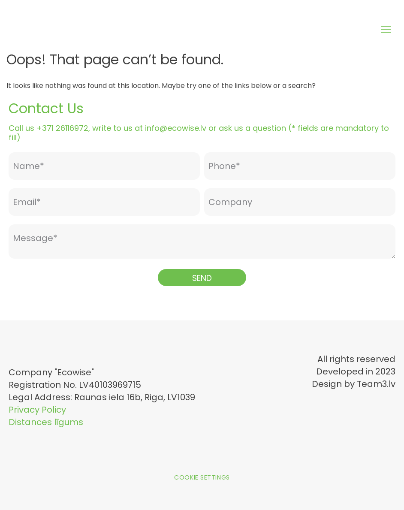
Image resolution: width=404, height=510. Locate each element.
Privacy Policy (37, 410)
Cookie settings (201, 477)
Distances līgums (46, 422)
